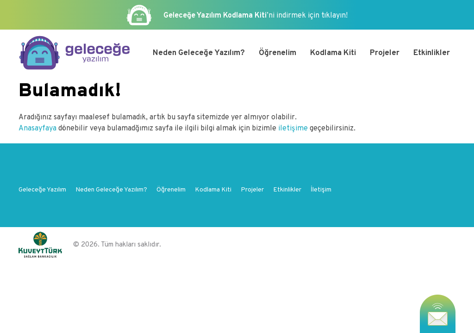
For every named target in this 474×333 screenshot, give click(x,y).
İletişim (321, 190)
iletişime (293, 128)
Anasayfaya (38, 128)
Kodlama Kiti (333, 53)
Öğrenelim (277, 53)
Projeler (384, 53)
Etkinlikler (431, 53)
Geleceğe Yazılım (42, 190)
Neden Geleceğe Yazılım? (199, 53)
